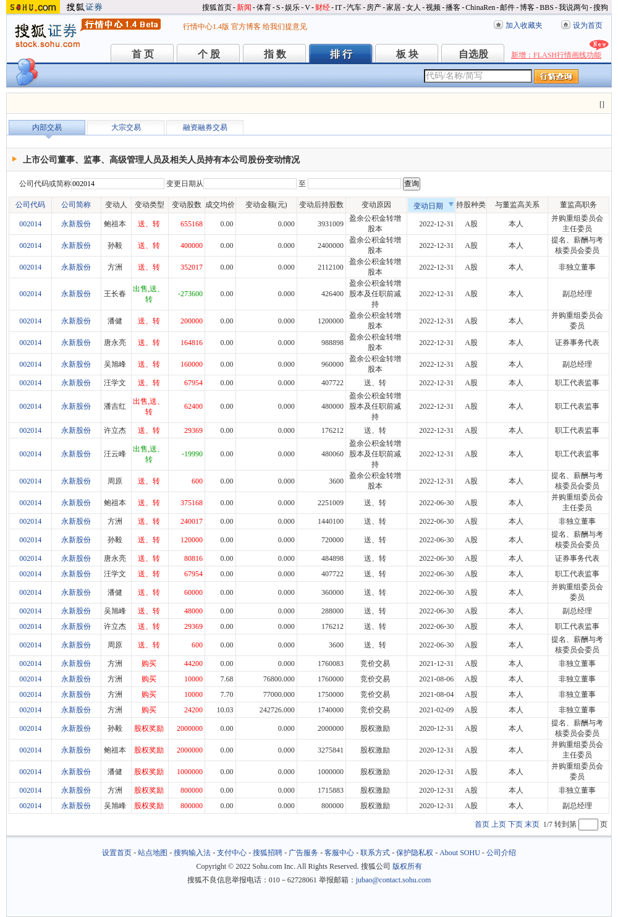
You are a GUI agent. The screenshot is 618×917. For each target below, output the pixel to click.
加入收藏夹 (524, 25)
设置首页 (117, 852)
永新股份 (76, 224)
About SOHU (459, 852)
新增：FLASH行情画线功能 (556, 55)
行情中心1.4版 (206, 26)
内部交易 (47, 127)
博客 (527, 7)
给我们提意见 (285, 26)
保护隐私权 (414, 852)
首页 (482, 824)
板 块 (407, 54)
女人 (413, 7)
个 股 (209, 54)
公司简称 (76, 204)
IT (338, 7)
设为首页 (588, 25)
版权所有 (407, 866)
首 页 (143, 54)
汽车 (354, 7)
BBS (547, 7)
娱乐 (292, 7)
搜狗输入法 (192, 852)
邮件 (507, 7)
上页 (498, 824)
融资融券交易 (205, 127)
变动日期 (433, 206)
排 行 (341, 54)
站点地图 (152, 852)
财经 (322, 7)
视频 (433, 7)
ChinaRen (480, 7)
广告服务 (303, 852)
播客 (453, 7)
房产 (373, 7)
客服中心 (339, 852)
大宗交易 (126, 127)
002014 (30, 224)
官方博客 (246, 26)
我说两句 (573, 7)
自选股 (473, 54)
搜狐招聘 (267, 852)
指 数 (275, 54)
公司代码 (30, 204)
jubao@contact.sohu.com (393, 880)
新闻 (244, 7)
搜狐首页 (217, 7)
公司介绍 (501, 852)
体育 (263, 7)
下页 (515, 824)
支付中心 (232, 852)
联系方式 (375, 852)
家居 (393, 7)
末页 (532, 824)
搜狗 (600, 7)
